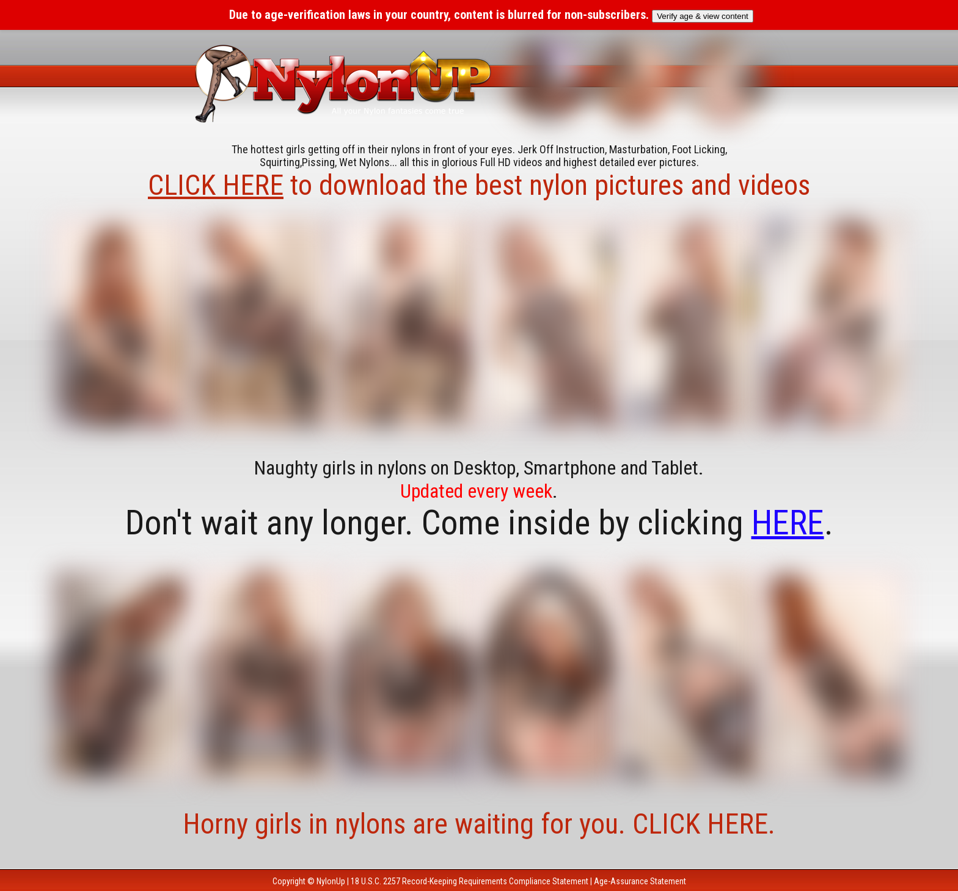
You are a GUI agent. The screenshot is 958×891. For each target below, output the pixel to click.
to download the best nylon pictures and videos (479, 185)
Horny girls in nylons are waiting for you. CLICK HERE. (479, 823)
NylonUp (330, 881)
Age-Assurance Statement (640, 881)
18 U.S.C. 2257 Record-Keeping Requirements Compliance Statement (469, 881)
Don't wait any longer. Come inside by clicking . (479, 523)
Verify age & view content (702, 16)
